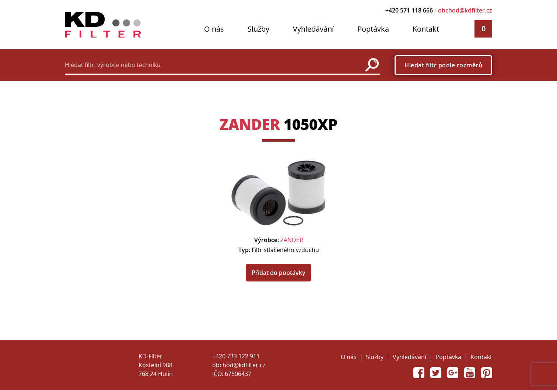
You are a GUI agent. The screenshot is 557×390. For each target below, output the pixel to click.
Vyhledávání (313, 29)
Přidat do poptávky (278, 273)
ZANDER (250, 124)
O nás (214, 29)
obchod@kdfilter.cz (465, 10)
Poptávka (373, 29)
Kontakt (426, 29)
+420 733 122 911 (236, 356)
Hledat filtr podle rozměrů (443, 65)
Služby (258, 29)
